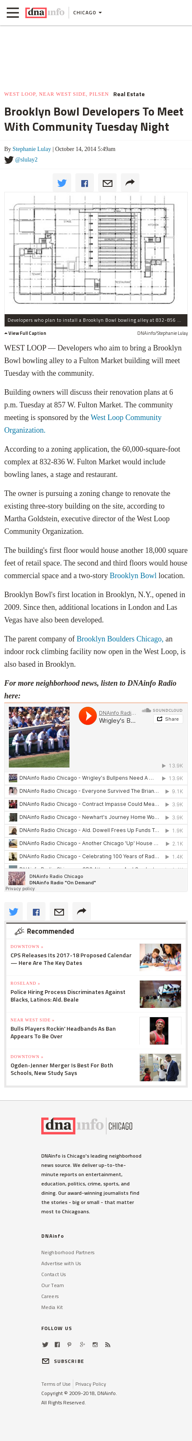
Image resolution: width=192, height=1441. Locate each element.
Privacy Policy (90, 1384)
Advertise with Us (61, 1263)
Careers (50, 1296)
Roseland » (25, 983)
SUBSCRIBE (62, 1361)
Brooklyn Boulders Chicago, (120, 639)
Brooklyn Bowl (133, 575)
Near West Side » (33, 1020)
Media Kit (52, 1307)
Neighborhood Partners (68, 1252)
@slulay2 (26, 159)
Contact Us (53, 1274)
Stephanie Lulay (32, 149)
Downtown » (27, 946)
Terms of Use (56, 1384)
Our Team (52, 1285)
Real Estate (129, 94)
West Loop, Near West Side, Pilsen (56, 94)
